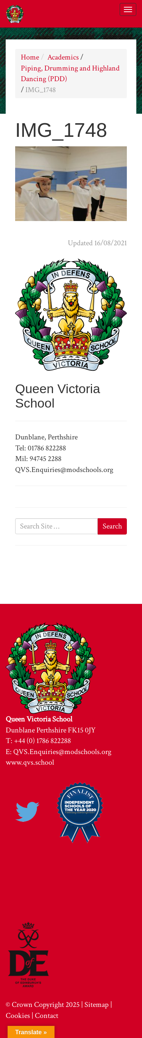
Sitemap (96, 1005)
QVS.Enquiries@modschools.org (62, 752)
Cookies (18, 1016)
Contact (46, 1016)
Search (112, 526)
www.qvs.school (30, 762)
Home (30, 57)
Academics (63, 57)
